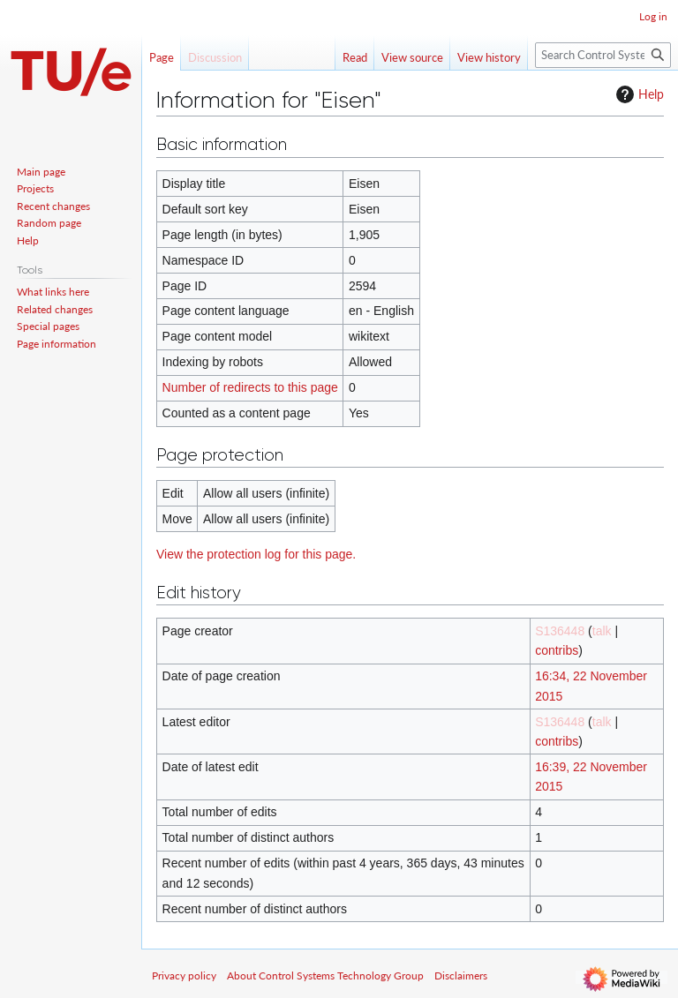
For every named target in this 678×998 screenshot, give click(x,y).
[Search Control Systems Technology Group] (603, 55)
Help (638, 94)
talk (602, 631)
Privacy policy (184, 975)
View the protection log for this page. (256, 554)
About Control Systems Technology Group (325, 975)
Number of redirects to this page (250, 387)
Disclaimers (460, 975)
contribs (556, 650)
